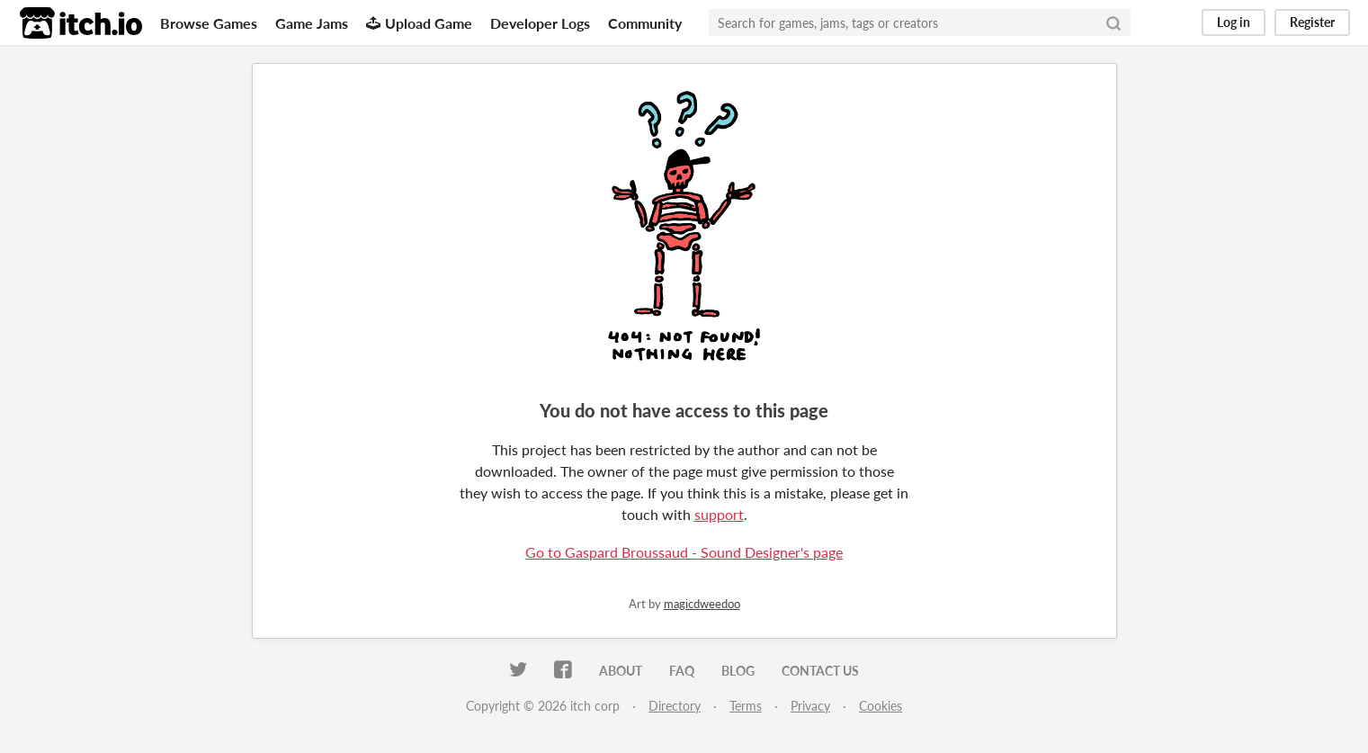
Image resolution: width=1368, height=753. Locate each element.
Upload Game (419, 22)
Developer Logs (540, 22)
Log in (1233, 22)
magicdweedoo (702, 603)
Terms (745, 705)
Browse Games (208, 22)
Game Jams (311, 22)
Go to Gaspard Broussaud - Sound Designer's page (684, 551)
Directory (674, 705)
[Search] (1113, 22)
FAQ (681, 670)
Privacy (810, 705)
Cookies (880, 705)
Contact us (820, 670)
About (620, 670)
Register (1312, 22)
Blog (738, 670)
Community (645, 22)
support (719, 514)
